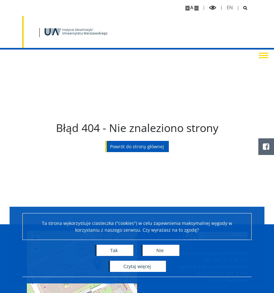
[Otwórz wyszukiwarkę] (243, 8)
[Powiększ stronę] (187, 8)
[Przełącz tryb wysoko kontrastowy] (212, 8)
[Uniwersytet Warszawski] (62, 32)
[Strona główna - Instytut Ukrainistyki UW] (131, 32)
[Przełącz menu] (263, 55)
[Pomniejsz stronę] (196, 8)
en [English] (230, 7)
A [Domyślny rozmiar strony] (191, 7)
